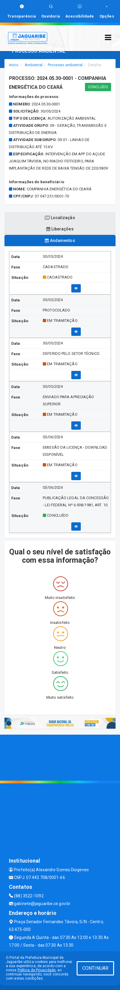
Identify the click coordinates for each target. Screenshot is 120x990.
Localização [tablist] (60, 217)
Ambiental (33, 65)
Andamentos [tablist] (60, 240)
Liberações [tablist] (59, 229)
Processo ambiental (65, 65)
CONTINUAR (95, 968)
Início (13, 65)
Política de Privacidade (37, 970)
